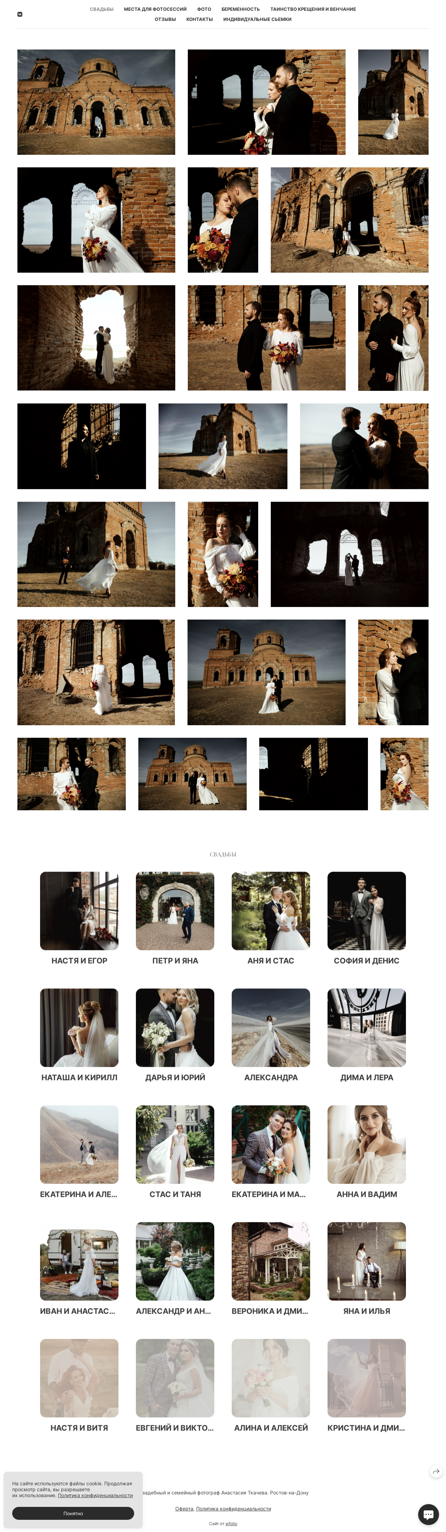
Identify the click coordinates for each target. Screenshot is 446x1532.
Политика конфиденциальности (233, 1513)
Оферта (184, 1513)
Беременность (241, 9)
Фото (204, 9)
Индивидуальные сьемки (257, 19)
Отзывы (165, 19)
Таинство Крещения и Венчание (313, 9)
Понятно (73, 1513)
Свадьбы (102, 9)
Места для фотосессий (155, 9)
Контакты (199, 19)
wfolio (231, 1527)
